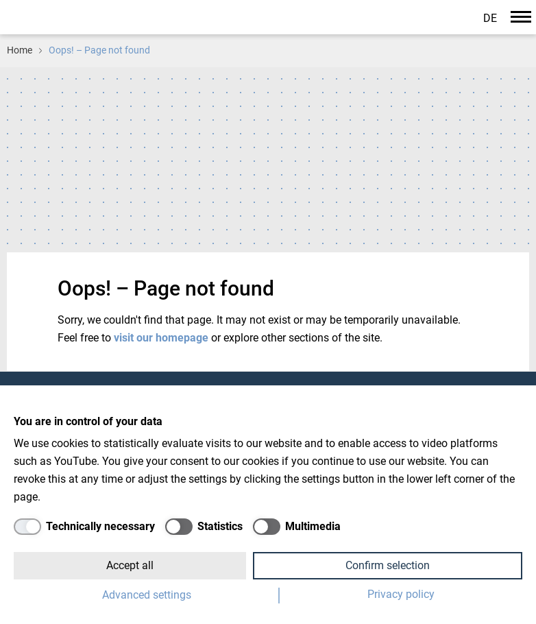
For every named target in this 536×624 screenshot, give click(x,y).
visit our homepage (162, 337)
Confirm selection (387, 565)
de (490, 18)
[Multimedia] (297, 526)
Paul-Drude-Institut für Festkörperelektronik (99, 16)
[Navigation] (520, 16)
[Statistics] (204, 526)
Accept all (130, 565)
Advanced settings (146, 594)
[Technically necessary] (84, 526)
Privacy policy (401, 594)
